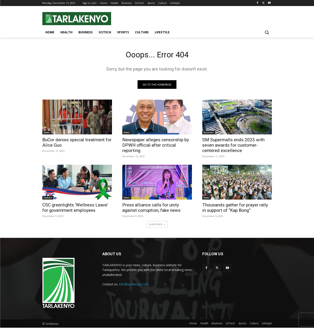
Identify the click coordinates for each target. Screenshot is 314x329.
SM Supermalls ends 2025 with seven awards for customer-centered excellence (233, 146)
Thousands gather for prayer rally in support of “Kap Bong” (235, 209)
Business (209, 133)
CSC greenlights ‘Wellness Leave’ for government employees (75, 209)
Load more (157, 225)
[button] (267, 32)
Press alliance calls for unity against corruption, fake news (151, 209)
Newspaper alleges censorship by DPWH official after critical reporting (155, 146)
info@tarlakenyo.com (134, 285)
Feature (48, 198)
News (47, 133)
